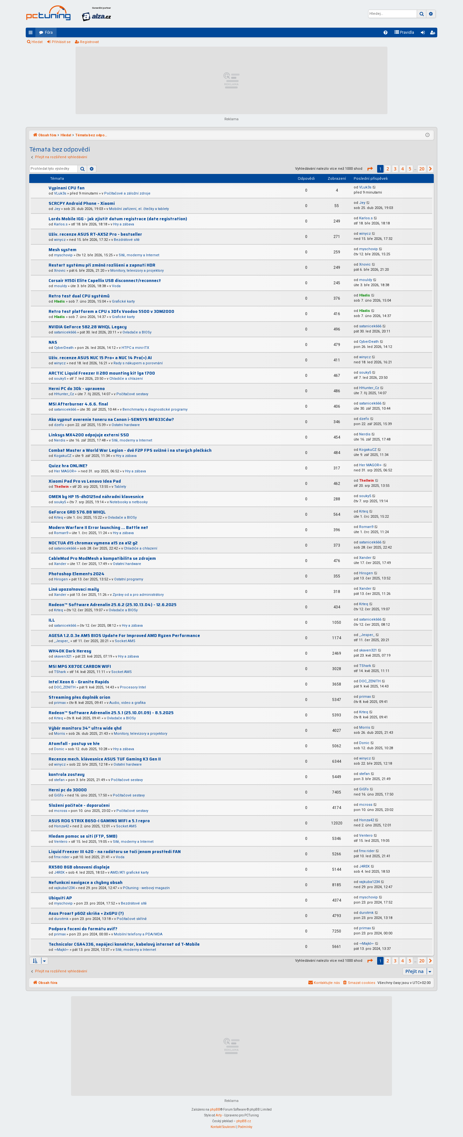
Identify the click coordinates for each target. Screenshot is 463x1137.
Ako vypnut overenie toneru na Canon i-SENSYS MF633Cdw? (111, 419)
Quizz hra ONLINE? (68, 465)
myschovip (63, 255)
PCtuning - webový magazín (146, 888)
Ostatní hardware (126, 425)
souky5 (60, 379)
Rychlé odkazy (31, 33)
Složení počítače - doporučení (79, 805)
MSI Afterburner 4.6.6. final (78, 404)
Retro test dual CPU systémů (79, 296)
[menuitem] (385, 32)
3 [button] (395, 169)
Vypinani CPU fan (67, 188)
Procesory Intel (133, 687)
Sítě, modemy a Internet (139, 255)
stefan (59, 780)
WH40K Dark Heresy (70, 651)
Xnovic (60, 270)
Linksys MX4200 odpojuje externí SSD (89, 435)
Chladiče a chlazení (126, 379)
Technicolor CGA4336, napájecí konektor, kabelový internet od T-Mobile (124, 944)
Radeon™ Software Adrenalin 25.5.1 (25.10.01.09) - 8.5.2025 (111, 712)
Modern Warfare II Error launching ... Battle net (98, 527)
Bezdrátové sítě (127, 240)
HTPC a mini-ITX (135, 348)
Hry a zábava (123, 224)
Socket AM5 (125, 641)
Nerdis (59, 440)
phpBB (215, 1109)
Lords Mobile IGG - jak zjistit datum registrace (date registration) (118, 218)
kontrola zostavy (67, 774)
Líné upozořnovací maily (74, 589)
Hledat (37, 42)
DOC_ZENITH (65, 687)
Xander (60, 564)
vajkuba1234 (64, 888)
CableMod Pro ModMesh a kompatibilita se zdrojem (102, 558)
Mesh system (63, 249)
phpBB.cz (243, 1121)
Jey (57, 209)
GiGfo (59, 795)
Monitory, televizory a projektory (137, 270)
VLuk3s (60, 193)
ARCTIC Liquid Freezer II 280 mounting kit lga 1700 (102, 373)
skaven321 (63, 656)
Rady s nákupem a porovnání (138, 363)
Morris (59, 734)
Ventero (61, 842)
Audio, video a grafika (127, 703)
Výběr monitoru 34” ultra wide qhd (85, 728)
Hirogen (61, 579)
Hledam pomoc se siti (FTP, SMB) (83, 836)
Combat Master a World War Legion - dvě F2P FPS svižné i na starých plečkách (130, 450)
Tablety (120, 487)
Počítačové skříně (132, 919)
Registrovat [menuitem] (433, 33)
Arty (219, 1115)
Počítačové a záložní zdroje (127, 193)
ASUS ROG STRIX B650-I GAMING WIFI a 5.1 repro (99, 820)
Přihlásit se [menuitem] (424, 33)
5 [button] (410, 169)
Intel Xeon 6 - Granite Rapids (79, 681)
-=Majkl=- (61, 950)
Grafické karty (123, 301)
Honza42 (61, 826)
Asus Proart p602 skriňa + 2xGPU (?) (86, 913)
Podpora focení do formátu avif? (83, 928)
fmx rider (61, 857)
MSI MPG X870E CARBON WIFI (80, 666)
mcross (60, 811)
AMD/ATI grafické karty (129, 872)
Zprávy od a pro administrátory (138, 595)
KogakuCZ (62, 456)
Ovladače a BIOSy (137, 332)
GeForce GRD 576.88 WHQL (77, 512)
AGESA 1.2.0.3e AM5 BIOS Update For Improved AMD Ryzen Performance (124, 635)
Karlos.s (61, 224)
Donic (59, 749)
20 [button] (421, 169)
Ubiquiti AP (60, 898)
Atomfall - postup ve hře (74, 743)
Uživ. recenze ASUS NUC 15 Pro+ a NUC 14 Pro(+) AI (100, 357)
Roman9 (61, 533)
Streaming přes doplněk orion (79, 697)
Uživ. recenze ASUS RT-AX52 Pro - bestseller (95, 234)
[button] (370, 169)
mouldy (60, 286)
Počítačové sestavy (132, 394)
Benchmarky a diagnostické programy (155, 409)
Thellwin (61, 487)
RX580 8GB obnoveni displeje (79, 867)
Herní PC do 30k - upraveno (77, 388)
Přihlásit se (61, 42)
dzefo (59, 425)
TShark (60, 672)
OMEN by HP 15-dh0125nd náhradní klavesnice (96, 496)
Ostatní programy (128, 579)
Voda (116, 286)
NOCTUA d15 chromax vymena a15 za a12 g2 (93, 543)
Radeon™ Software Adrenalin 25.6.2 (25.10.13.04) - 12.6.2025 (113, 604)
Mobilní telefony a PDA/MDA (138, 934)
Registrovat (89, 42)
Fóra (49, 32)
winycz (60, 240)
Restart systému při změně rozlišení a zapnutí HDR (102, 265)
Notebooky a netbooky (129, 502)
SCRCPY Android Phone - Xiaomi (82, 203)
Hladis (59, 301)
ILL (52, 620)
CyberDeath (64, 348)
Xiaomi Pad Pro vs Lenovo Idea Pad (85, 481)
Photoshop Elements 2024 (76, 573)
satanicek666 (65, 332)
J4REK (59, 872)
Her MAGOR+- (65, 471)
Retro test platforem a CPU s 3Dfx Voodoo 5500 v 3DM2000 (111, 311)
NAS (53, 342)
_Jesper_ (61, 641)
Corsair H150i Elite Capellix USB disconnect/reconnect (105, 280)
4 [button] (402, 169)
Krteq (58, 517)
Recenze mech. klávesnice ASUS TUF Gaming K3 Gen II (105, 759)
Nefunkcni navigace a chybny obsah (86, 882)
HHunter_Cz (64, 394)
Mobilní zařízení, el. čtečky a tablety (139, 209)
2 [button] (387, 169)
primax (60, 703)
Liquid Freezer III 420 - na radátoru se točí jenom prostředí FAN (115, 851)
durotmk (61, 919)
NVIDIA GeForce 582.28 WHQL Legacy (88, 326)
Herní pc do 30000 (68, 790)
